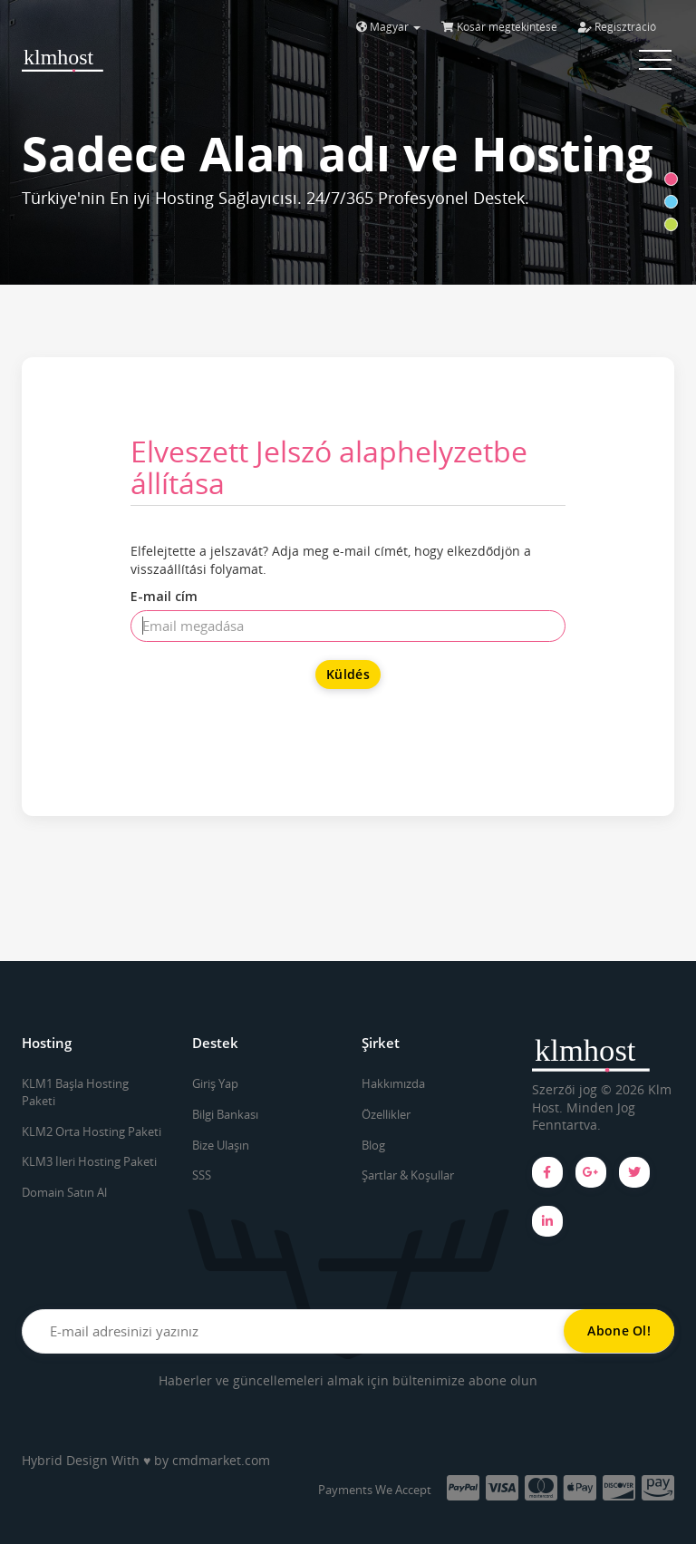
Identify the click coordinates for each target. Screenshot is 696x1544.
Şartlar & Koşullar (408, 1175)
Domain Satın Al (64, 1192)
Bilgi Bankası (225, 1114)
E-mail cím (164, 596)
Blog (373, 1145)
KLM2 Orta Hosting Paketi (91, 1131)
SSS (201, 1175)
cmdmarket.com (221, 1460)
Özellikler (386, 1114)
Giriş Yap (215, 1083)
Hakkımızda (393, 1083)
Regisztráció (617, 26)
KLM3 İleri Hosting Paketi (89, 1161)
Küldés (348, 674)
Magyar (388, 26)
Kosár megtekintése (499, 26)
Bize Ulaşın (220, 1145)
